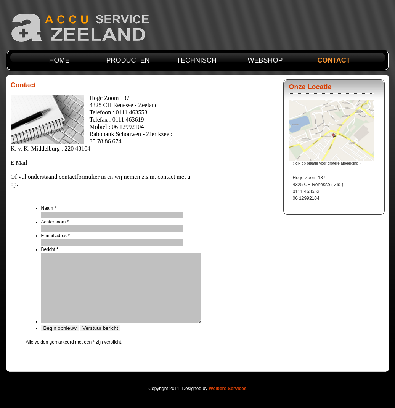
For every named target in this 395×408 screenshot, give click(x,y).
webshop (265, 60)
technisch (197, 60)
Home (59, 60)
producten (127, 60)
